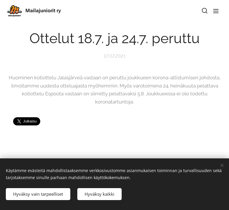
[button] (204, 11)
